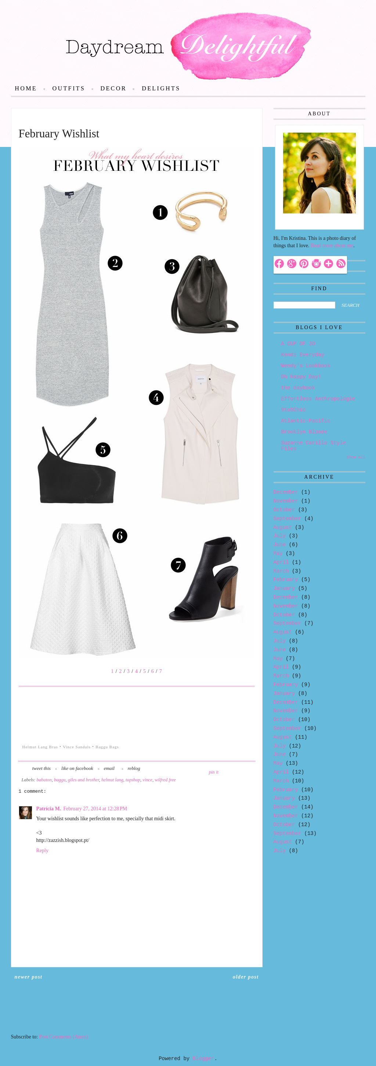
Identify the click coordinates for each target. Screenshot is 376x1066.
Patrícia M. (48, 808)
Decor (113, 88)
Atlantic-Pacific (305, 421)
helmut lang (112, 779)
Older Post (245, 977)
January (284, 588)
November (286, 501)
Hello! (288, 221)
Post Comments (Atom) (63, 1037)
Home (26, 88)
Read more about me (332, 245)
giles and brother (83, 779)
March (281, 571)
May (278, 554)
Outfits (69, 88)
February (286, 580)
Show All (356, 457)
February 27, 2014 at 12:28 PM (95, 808)
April (281, 562)
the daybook (298, 388)
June (280, 545)
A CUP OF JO (298, 344)
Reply (42, 850)
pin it (213, 772)
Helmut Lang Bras (40, 747)
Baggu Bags (107, 747)
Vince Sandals (77, 747)
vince (147, 779)
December (286, 492)
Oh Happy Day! (301, 377)
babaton (43, 779)
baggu (59, 779)
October (284, 510)
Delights (161, 88)
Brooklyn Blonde (304, 432)
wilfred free (165, 779)
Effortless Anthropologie (318, 399)
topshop (133, 779)
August (283, 527)
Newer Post (29, 977)
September (287, 519)
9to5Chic (293, 410)
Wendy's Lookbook (305, 366)
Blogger (203, 1059)
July (280, 536)
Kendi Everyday (303, 355)
